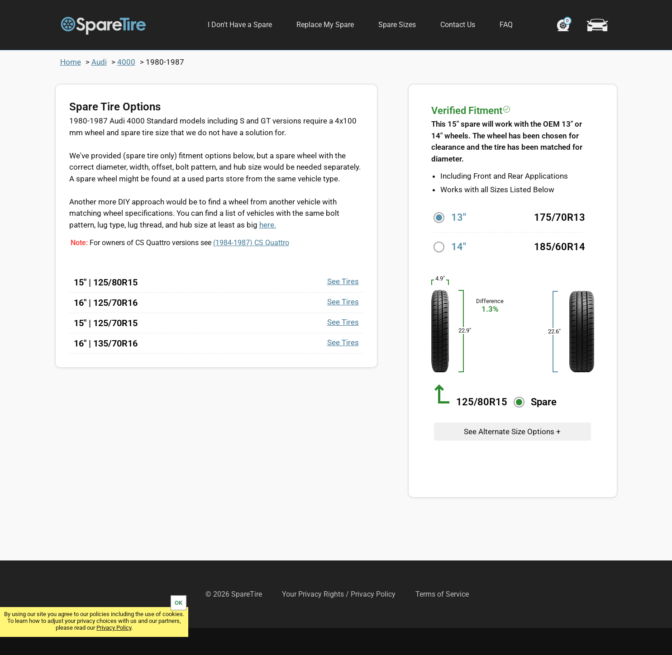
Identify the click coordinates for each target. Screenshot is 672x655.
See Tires (343, 308)
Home (70, 89)
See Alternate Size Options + (512, 458)
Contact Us (457, 24)
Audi (99, 89)
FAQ (506, 24)
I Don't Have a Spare (240, 24)
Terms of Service (442, 621)
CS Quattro (251, 270)
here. (267, 251)
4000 (126, 89)
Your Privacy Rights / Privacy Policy (339, 621)
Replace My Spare (325, 24)
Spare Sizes (397, 24)
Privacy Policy (113, 627)
